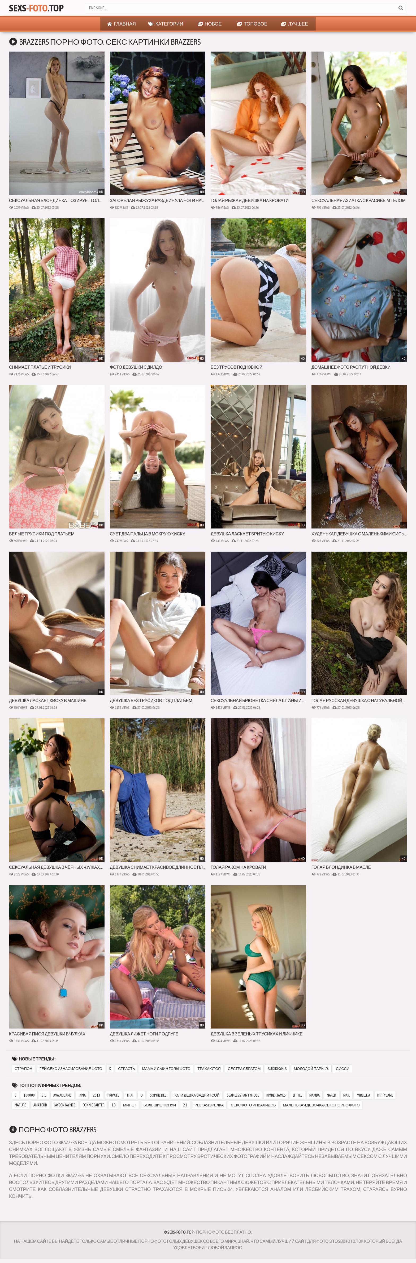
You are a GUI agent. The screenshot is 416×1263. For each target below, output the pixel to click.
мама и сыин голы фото (166, 1069)
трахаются (209, 1069)
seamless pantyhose (243, 1095)
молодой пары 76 (311, 1069)
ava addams (62, 1095)
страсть (126, 1069)
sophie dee (158, 1095)
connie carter (94, 1105)
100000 (29, 1095)
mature (20, 1105)
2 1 (185, 1105)
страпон (23, 1069)
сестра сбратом (244, 1069)
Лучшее (294, 24)
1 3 (114, 1105)
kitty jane (385, 1095)
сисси (342, 1069)
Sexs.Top (36, 8)
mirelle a (363, 1095)
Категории (165, 24)
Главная (121, 24)
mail (346, 1095)
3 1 (44, 1095)
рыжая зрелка (209, 1105)
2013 (96, 1095)
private (113, 1095)
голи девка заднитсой (197, 1095)
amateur (40, 1105)
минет (129, 1105)
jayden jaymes (64, 1105)
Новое (210, 24)
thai (129, 1095)
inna (82, 1095)
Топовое (252, 24)
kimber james (276, 1095)
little (297, 1095)
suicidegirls (277, 1069)
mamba (314, 1095)
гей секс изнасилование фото (71, 1069)
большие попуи (160, 1105)
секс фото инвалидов (253, 1105)
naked (331, 1095)
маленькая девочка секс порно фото (321, 1105)
